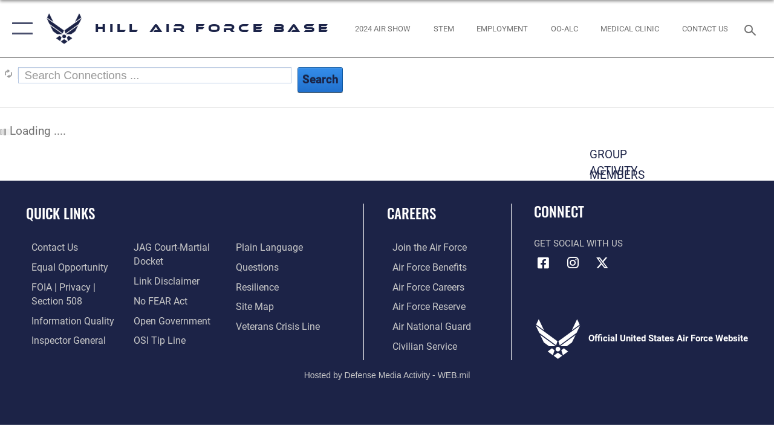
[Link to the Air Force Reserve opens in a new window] (422, 305)
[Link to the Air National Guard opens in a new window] (424, 325)
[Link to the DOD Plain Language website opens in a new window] (268, 247)
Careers (411, 214)
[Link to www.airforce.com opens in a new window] (423, 247)
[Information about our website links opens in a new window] (163, 281)
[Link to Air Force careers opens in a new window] (422, 286)
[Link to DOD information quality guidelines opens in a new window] (64, 319)
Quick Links (60, 214)
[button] (19, 28)
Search (320, 79)
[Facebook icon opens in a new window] (543, 263)
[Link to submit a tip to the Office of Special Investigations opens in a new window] (156, 338)
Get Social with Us (578, 243)
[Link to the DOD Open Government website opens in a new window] (168, 319)
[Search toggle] (752, 29)
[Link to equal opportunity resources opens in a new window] (62, 267)
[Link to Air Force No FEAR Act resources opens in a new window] (158, 300)
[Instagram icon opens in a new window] (573, 263)
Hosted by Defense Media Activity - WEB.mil (387, 372)
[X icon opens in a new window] (602, 263)
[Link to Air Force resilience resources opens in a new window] (258, 286)
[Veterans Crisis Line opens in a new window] (278, 325)
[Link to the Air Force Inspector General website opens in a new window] (61, 338)
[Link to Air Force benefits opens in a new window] (423, 267)
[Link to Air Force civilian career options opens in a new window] (418, 344)
